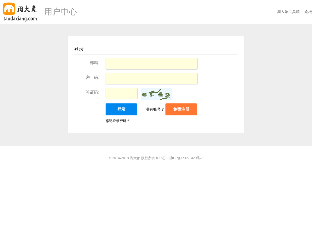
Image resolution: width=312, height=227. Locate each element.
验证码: (92, 92)
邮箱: (94, 62)
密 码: (92, 77)
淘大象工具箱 (288, 11)
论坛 (308, 11)
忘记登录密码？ (118, 121)
